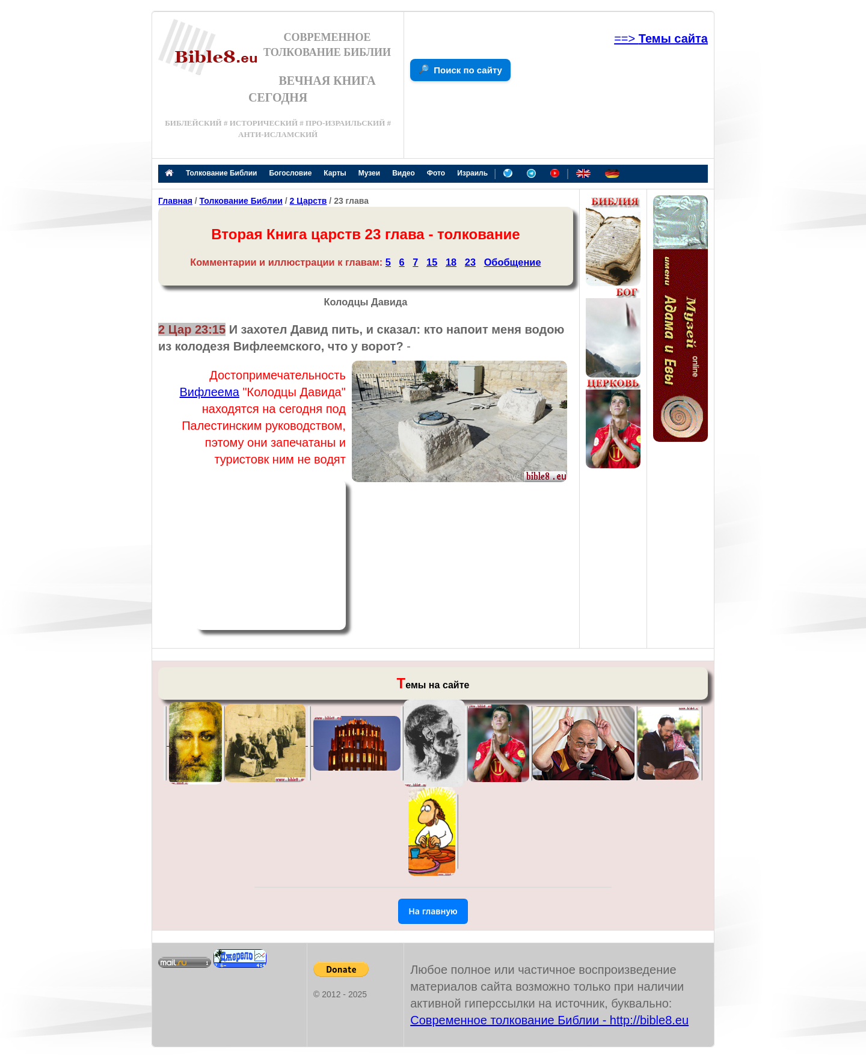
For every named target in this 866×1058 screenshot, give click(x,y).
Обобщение (512, 262)
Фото (436, 173)
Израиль (472, 173)
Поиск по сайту (468, 70)
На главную (433, 911)
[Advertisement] (270, 555)
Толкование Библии (221, 173)
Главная (175, 201)
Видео (403, 173)
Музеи (369, 173)
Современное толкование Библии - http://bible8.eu (549, 1020)
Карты (335, 173)
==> (661, 38)
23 (470, 262)
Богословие (290, 173)
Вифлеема (209, 392)
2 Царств (308, 201)
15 (431, 262)
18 (451, 262)
